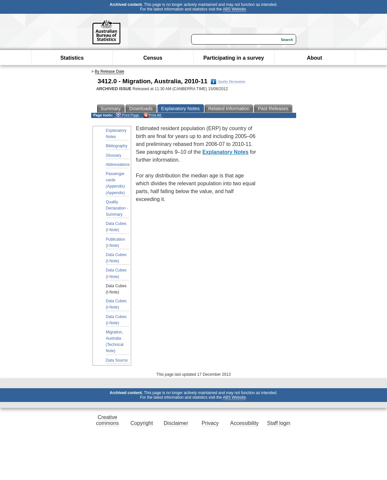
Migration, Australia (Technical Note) (115, 341)
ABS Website (234, 9)
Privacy (210, 423)
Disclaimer (176, 423)
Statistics (72, 58)
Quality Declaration (228, 82)
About (314, 58)
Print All (152, 115)
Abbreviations (118, 164)
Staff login (278, 423)
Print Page (127, 115)
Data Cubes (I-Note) (116, 226)
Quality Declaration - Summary (117, 208)
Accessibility (244, 423)
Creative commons (107, 420)
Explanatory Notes (116, 133)
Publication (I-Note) (115, 242)
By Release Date (109, 71)
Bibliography (117, 146)
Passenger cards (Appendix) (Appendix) (115, 183)
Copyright (142, 423)
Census (152, 58)
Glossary (113, 155)
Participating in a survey (233, 58)
